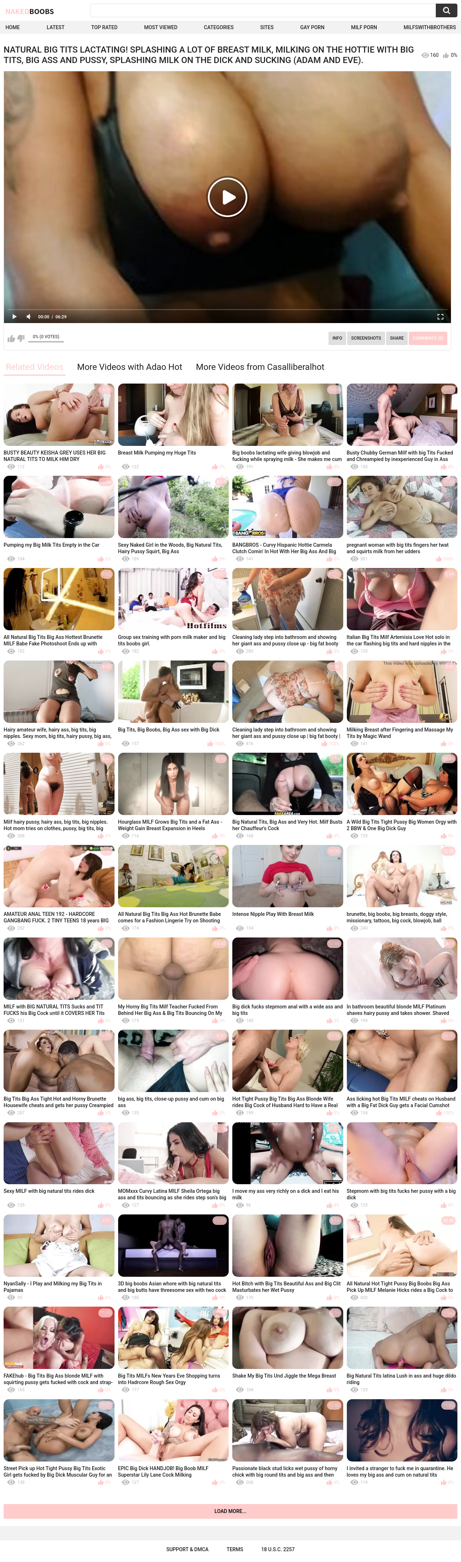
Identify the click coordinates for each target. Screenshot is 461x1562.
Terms (235, 1549)
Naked (29, 11)
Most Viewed (160, 27)
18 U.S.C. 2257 (278, 1549)
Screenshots (366, 338)
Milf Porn (364, 27)
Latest (56, 27)
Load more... (231, 1511)
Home (12, 27)
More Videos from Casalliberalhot (260, 367)
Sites (266, 27)
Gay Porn (312, 27)
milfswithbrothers (430, 27)
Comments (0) (428, 338)
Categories (218, 27)
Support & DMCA (187, 1549)
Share (397, 338)
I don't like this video (20, 338)
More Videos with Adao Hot (129, 367)
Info (337, 338)
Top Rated (104, 27)
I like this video (11, 338)
